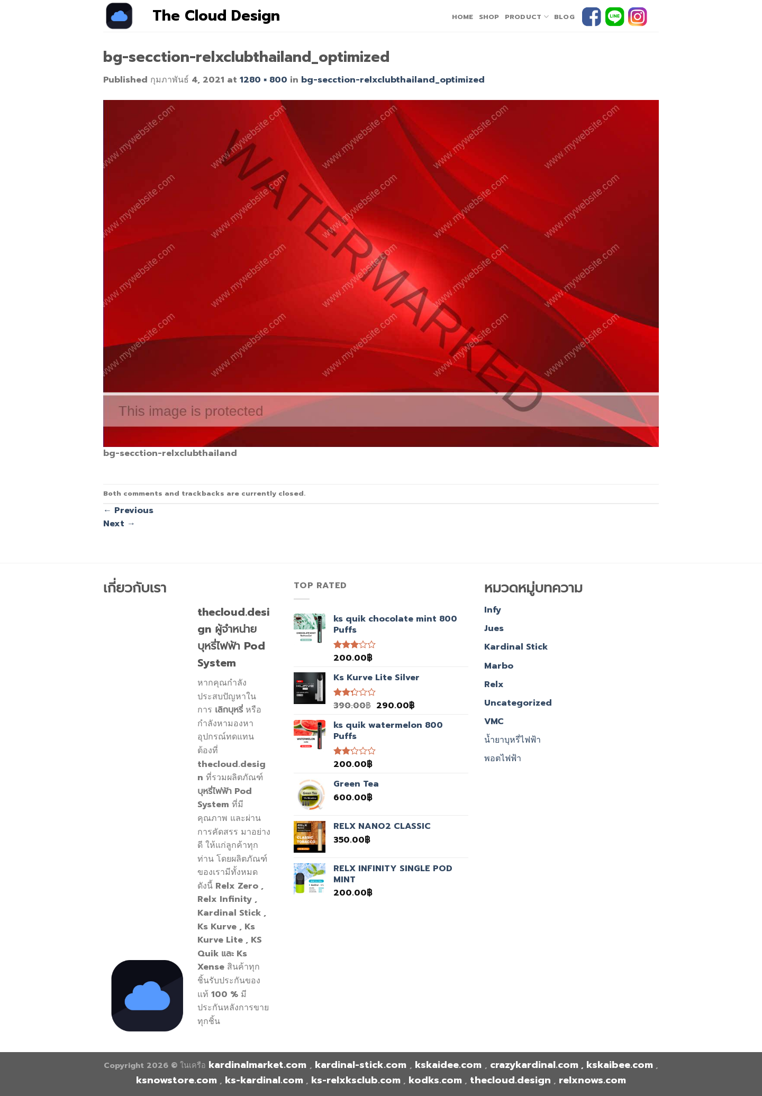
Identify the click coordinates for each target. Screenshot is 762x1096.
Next (119, 523)
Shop (489, 17)
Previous (128, 510)
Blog (564, 17)
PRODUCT (527, 17)
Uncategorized (518, 703)
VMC (494, 721)
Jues (494, 628)
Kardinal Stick (516, 647)
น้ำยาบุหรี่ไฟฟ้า (512, 740)
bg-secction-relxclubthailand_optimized (393, 80)
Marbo (498, 666)
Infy (492, 610)
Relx (494, 684)
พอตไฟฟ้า (502, 758)
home (463, 17)
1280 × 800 (263, 80)
